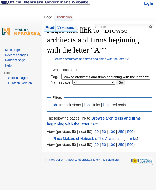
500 (130, 132)
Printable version (20, 83)
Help (8, 65)
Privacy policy (54, 159)
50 (104, 132)
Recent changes (16, 55)
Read (50, 28)
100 (112, 132)
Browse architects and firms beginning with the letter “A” (92, 58)
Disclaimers (111, 159)
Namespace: (61, 82)
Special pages (18, 78)
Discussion (63, 17)
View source (66, 28)
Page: (55, 77)
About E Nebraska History (84, 159)
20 (97, 132)
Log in (148, 4)
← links (131, 138)
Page (48, 17)
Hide (54, 105)
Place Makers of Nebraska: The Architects (87, 138)
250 (121, 132)
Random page (15, 60)
